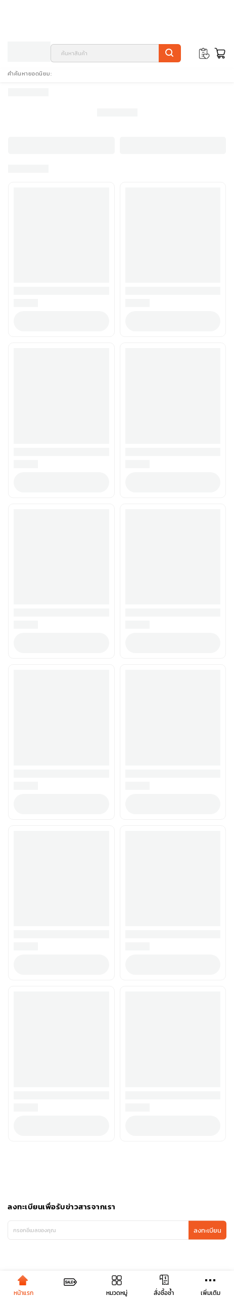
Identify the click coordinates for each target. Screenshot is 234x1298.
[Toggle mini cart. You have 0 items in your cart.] (218, 53)
